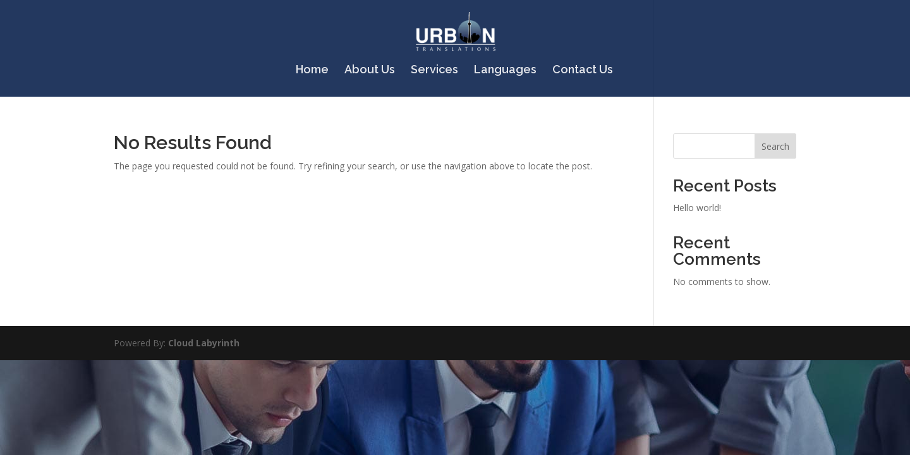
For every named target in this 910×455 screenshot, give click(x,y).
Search (775, 146)
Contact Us (582, 70)
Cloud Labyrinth (204, 343)
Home (312, 70)
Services (434, 70)
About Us (369, 70)
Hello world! (697, 208)
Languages (505, 70)
